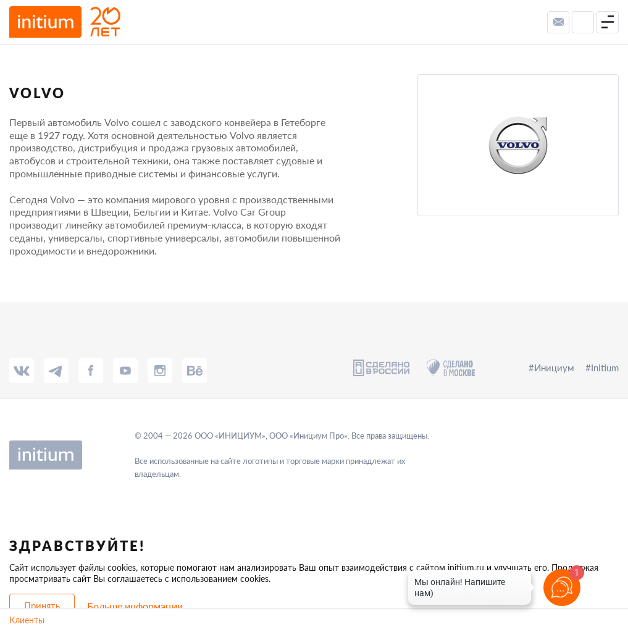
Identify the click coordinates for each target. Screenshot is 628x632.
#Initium (602, 367)
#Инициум (551, 367)
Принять (42, 605)
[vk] (21, 370)
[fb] (90, 370)
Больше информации (135, 606)
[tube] (125, 370)
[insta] (160, 370)
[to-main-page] (64, 22)
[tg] (56, 370)
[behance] (194, 370)
